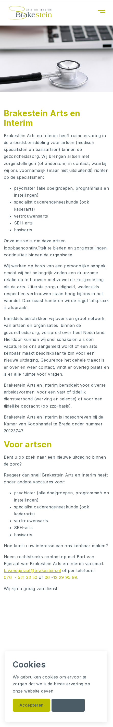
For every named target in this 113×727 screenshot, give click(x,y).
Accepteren (31, 705)
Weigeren (68, 705)
